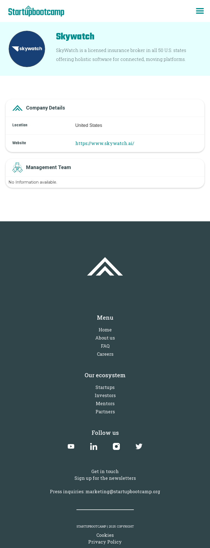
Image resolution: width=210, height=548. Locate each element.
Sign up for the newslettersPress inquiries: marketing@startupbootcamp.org (105, 484)
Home (105, 330)
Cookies (105, 535)
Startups (105, 387)
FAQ (105, 346)
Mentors (105, 403)
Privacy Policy (105, 542)
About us (105, 338)
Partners (105, 411)
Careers (105, 354)
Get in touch (105, 471)
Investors (105, 395)
